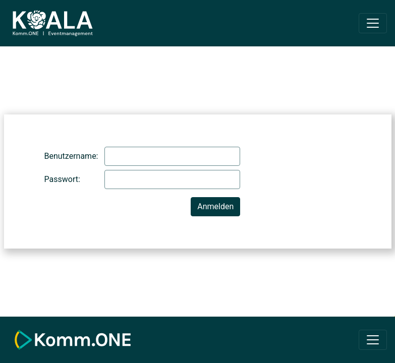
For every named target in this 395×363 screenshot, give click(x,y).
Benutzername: (70, 156)
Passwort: (62, 179)
